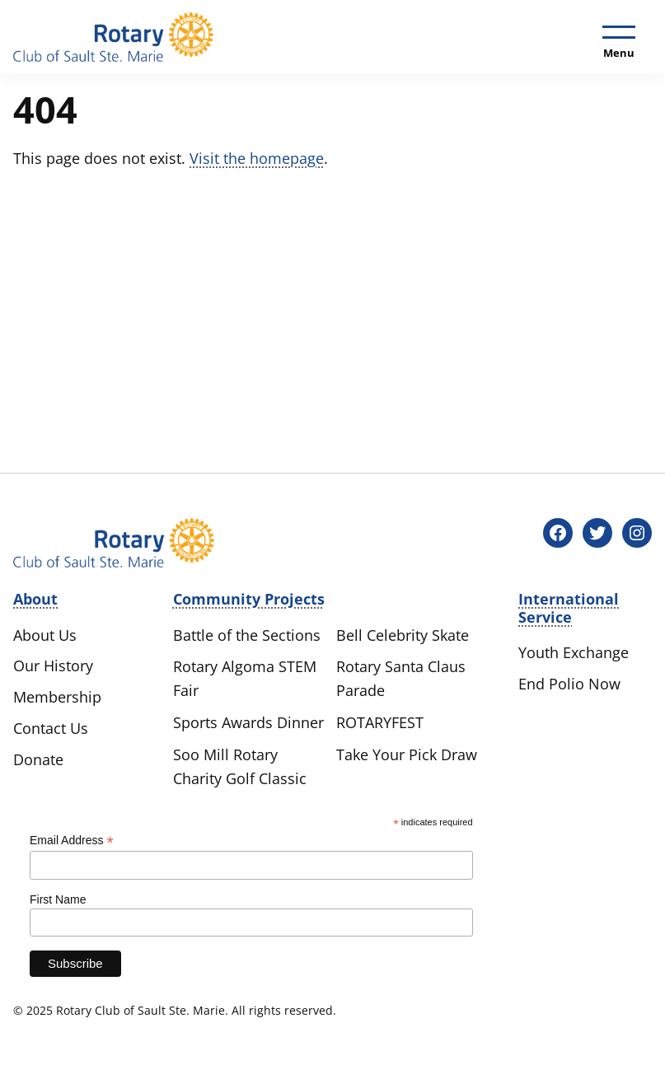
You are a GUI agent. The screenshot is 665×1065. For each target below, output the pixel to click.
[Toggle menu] (619, 39)
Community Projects (249, 599)
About (35, 599)
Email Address (72, 840)
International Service (568, 608)
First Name (58, 899)
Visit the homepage (257, 158)
